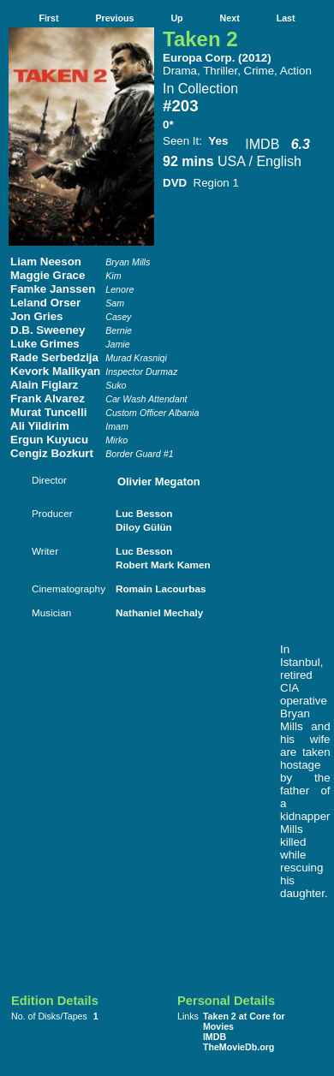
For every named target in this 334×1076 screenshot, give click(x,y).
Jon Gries (36, 316)
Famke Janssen (52, 288)
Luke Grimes (45, 343)
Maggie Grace (47, 275)
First (48, 18)
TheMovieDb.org (238, 1047)
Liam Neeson (45, 261)
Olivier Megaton (158, 481)
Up (176, 18)
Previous (114, 18)
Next (230, 18)
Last (286, 18)
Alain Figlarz (44, 384)
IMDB (262, 144)
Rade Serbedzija (54, 357)
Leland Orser (45, 302)
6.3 (300, 144)
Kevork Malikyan (55, 371)
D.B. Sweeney (47, 330)
